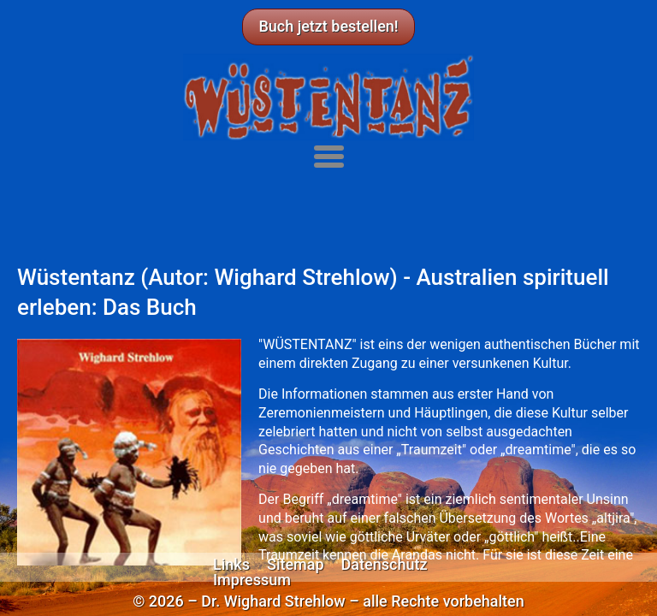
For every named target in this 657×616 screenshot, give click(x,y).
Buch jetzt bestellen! (328, 26)
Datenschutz (384, 564)
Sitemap (295, 564)
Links (231, 564)
